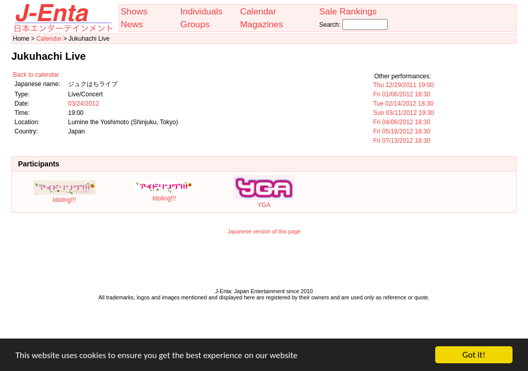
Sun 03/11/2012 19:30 (403, 112)
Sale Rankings (348, 11)
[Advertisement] (264, 264)
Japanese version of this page (264, 231)
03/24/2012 (83, 103)
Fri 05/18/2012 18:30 (402, 131)
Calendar (258, 11)
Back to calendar (36, 74)
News (132, 24)
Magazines (261, 24)
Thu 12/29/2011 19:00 (403, 85)
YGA (264, 201)
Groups (195, 24)
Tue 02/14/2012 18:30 (403, 103)
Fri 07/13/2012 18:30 (402, 140)
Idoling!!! (64, 196)
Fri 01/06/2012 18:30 (402, 94)
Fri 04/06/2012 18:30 (402, 122)
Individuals (201, 11)
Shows (134, 11)
